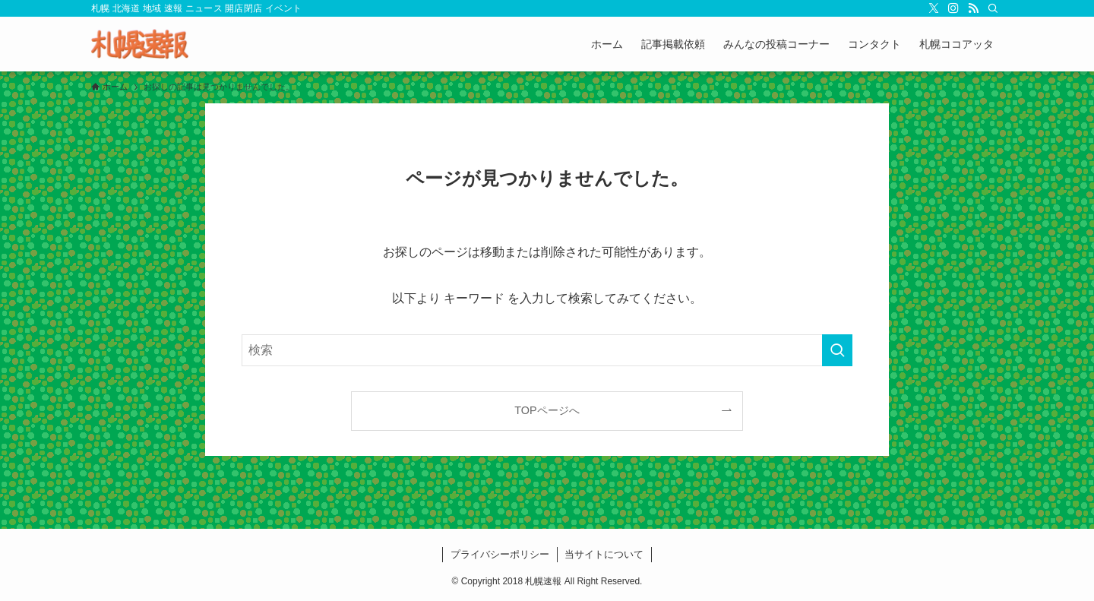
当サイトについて (603, 554)
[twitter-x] (934, 8)
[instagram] (953, 8)
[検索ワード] (547, 350)
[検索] (993, 8)
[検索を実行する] (837, 350)
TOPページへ (546, 410)
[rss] (973, 8)
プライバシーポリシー (500, 554)
